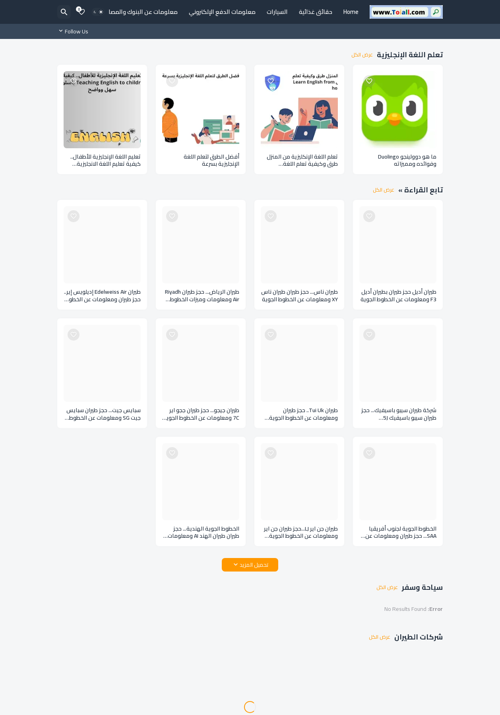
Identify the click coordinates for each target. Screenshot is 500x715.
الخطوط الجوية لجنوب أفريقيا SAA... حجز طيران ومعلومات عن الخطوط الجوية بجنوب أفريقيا (400, 532)
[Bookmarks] (81, 12)
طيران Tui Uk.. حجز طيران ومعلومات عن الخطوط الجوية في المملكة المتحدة (303, 414)
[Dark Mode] (98, 12)
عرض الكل (362, 55)
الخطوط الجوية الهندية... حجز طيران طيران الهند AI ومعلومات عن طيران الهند (203, 532)
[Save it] (369, 81)
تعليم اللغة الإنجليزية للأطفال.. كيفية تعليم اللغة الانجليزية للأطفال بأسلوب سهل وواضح (105, 160)
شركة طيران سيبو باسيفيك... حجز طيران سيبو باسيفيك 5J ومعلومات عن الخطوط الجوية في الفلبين (398, 414)
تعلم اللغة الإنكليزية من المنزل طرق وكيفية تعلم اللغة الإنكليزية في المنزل (302, 160)
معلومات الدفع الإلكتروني (222, 11)
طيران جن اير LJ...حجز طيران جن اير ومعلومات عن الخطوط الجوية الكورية (301, 532)
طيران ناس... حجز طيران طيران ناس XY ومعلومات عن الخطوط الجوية (299, 295)
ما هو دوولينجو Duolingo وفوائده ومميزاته (407, 160)
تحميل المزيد (254, 565)
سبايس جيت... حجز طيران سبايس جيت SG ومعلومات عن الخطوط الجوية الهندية (103, 414)
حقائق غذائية (315, 11)
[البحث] (64, 12)
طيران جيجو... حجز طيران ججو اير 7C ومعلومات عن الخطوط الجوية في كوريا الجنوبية (201, 414)
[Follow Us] (74, 31)
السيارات (277, 11)
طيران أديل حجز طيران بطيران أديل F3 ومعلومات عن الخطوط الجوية (398, 295)
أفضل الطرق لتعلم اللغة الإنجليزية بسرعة (211, 160)
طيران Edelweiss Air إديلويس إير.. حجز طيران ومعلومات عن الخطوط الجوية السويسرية (102, 295)
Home (351, 11)
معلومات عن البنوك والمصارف (139, 11)
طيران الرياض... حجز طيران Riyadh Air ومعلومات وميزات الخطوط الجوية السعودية (202, 295)
